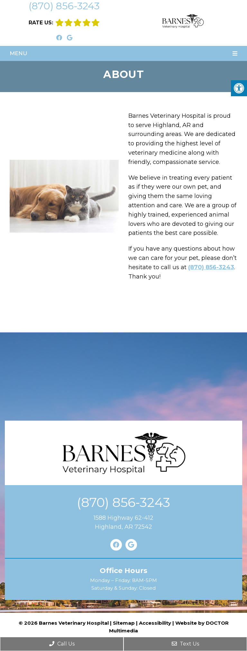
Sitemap (124, 623)
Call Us (62, 644)
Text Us (185, 644)
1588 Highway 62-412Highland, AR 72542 (123, 522)
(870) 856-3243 (64, 6)
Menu (18, 53)
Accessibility (155, 623)
